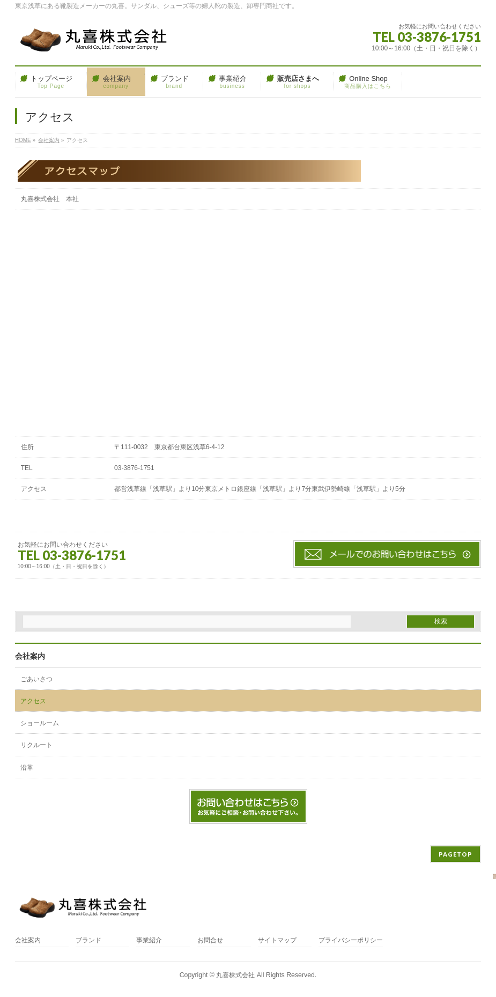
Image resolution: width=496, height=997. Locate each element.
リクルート (36, 745)
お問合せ (210, 940)
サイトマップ (277, 940)
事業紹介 (149, 940)
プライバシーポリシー (351, 940)
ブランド (88, 940)
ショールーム (39, 723)
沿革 (26, 767)
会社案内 (30, 656)
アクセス (33, 701)
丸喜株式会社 (235, 975)
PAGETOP (455, 854)
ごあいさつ (36, 679)
